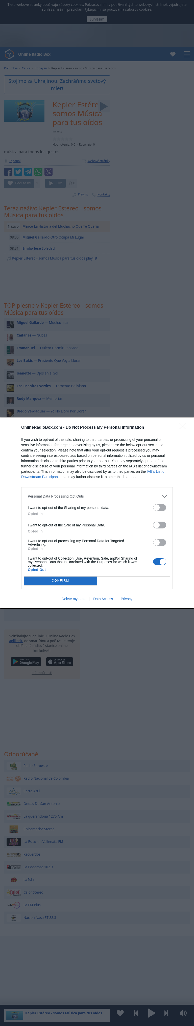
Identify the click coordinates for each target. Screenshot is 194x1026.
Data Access (103, 599)
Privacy (126, 599)
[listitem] (97, 496)
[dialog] (97, 513)
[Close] (184, 427)
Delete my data (73, 599)
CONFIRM (60, 581)
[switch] (159, 507)
